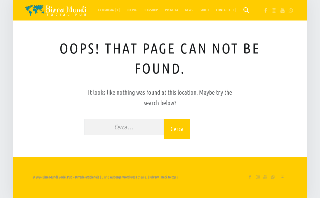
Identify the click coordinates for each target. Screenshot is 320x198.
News (189, 10)
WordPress (129, 177)
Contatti (226, 10)
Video (204, 10)
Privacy (154, 177)
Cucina (131, 10)
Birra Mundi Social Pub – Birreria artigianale (70, 177)
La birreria (109, 10)
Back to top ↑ (169, 177)
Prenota (171, 10)
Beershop (151, 10)
